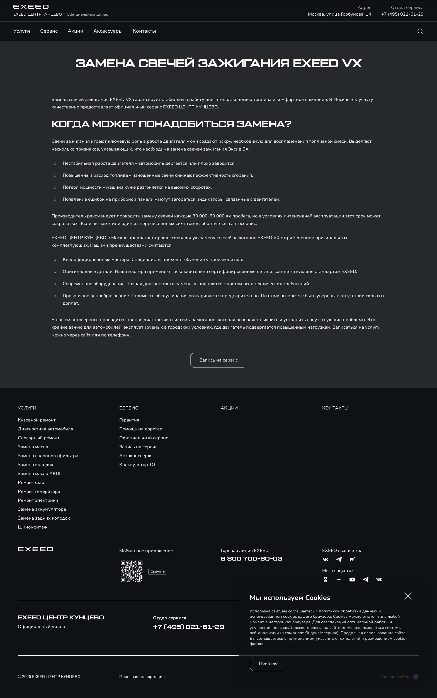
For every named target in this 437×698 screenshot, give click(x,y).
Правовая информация (142, 676)
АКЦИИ (229, 408)
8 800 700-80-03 (251, 559)
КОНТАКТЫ (335, 408)
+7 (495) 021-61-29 (402, 14)
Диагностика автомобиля (45, 429)
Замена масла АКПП (40, 473)
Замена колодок (35, 464)
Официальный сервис (143, 438)
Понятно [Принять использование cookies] (268, 663)
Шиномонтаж (32, 527)
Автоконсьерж (135, 456)
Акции (75, 31)
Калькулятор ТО (137, 464)
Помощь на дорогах (140, 429)
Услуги (21, 31)
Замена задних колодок (44, 518)
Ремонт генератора (39, 491)
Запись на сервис (218, 360)
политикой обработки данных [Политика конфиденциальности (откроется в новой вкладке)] (348, 611)
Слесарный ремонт (39, 438)
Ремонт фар (31, 482)
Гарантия (129, 420)
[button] (408, 596)
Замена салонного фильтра (48, 456)
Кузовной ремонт (37, 420)
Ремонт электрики (38, 500)
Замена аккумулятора (42, 509)
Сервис (49, 31)
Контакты (144, 31)
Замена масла (33, 447)
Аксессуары (108, 31)
